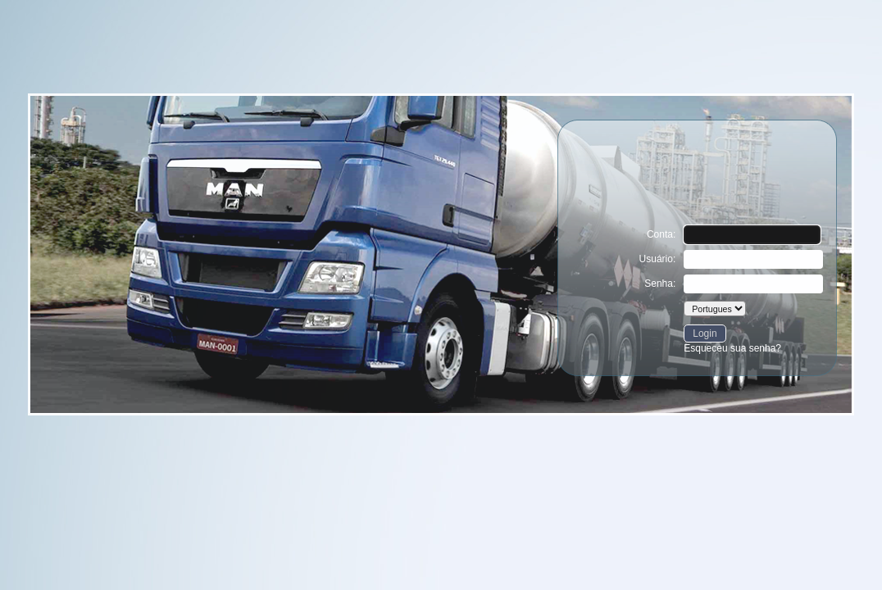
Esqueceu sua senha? (732, 348)
